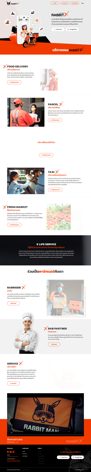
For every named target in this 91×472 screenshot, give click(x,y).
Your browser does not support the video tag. (45, 414)
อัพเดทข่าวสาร (12, 442)
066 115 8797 (10, 461)
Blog (82, 3)
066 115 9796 (17, 460)
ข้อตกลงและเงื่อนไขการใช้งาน (13, 469)
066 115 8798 (17, 461)
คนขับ (54, 3)
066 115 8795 (10, 460)
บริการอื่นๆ (74, 3)
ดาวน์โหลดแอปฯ (14, 82)
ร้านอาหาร (64, 3)
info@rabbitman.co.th (12, 456)
